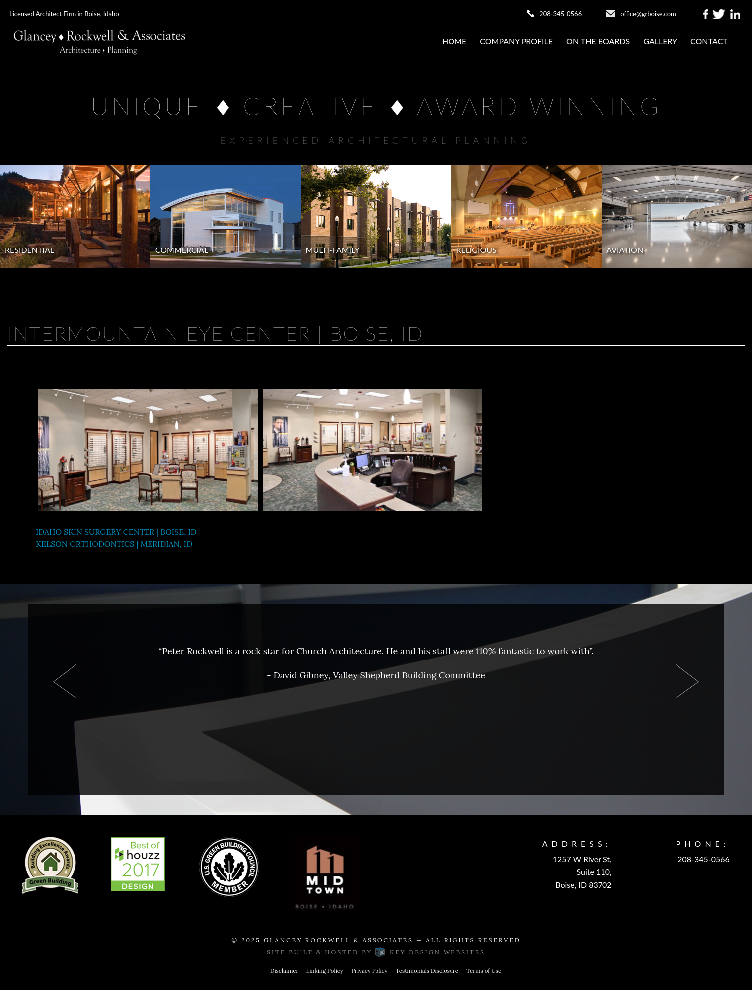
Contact (709, 41)
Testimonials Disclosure (427, 970)
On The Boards (598, 41)
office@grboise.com (648, 14)
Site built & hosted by (376, 952)
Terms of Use (483, 970)
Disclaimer (284, 970)
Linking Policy (324, 970)
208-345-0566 (560, 14)
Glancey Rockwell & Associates (338, 940)
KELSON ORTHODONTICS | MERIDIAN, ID (114, 544)
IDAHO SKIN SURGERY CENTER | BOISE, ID (116, 532)
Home (454, 41)
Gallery (660, 41)
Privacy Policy (369, 970)
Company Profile (516, 41)
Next (687, 681)
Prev (64, 681)
